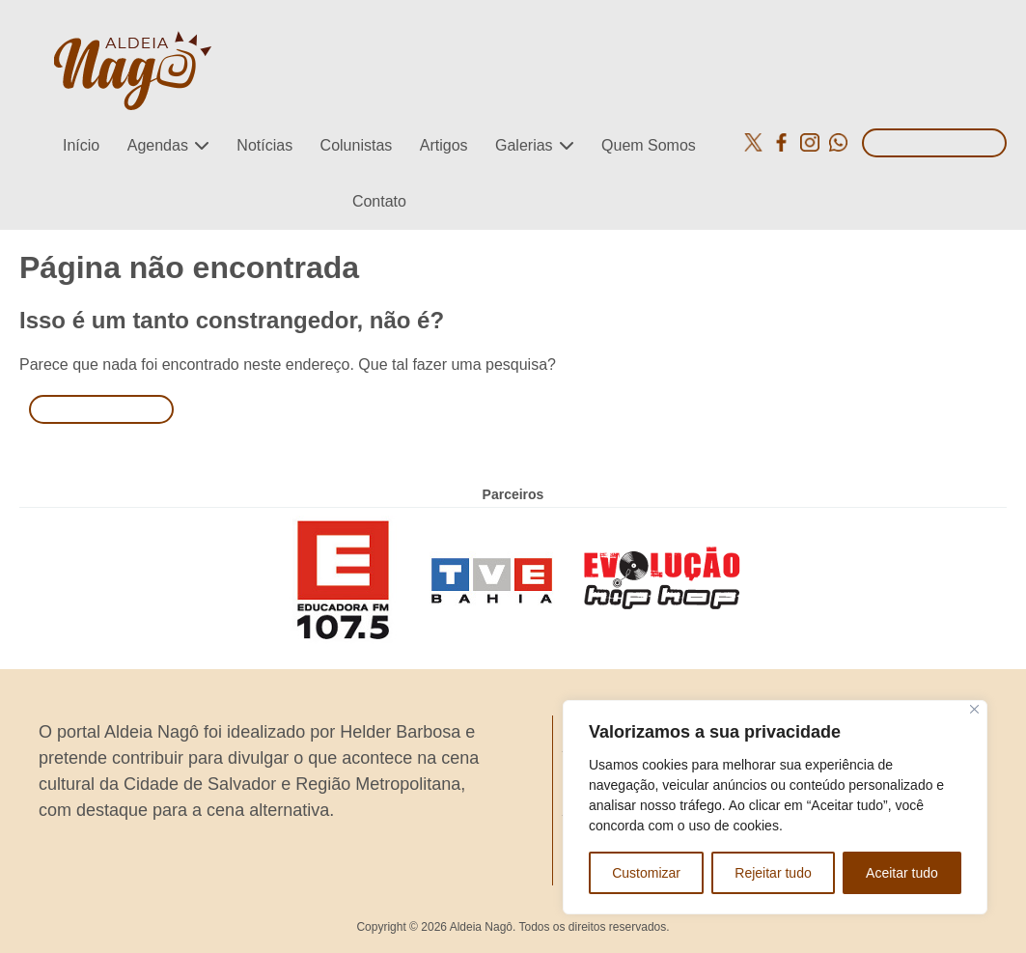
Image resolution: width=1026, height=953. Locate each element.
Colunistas (356, 145)
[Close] (974, 709)
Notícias (264, 145)
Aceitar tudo (902, 873)
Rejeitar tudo (773, 873)
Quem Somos (648, 145)
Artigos (444, 145)
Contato (379, 201)
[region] (775, 807)
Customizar (646, 873)
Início (81, 145)
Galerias (524, 145)
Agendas (157, 145)
